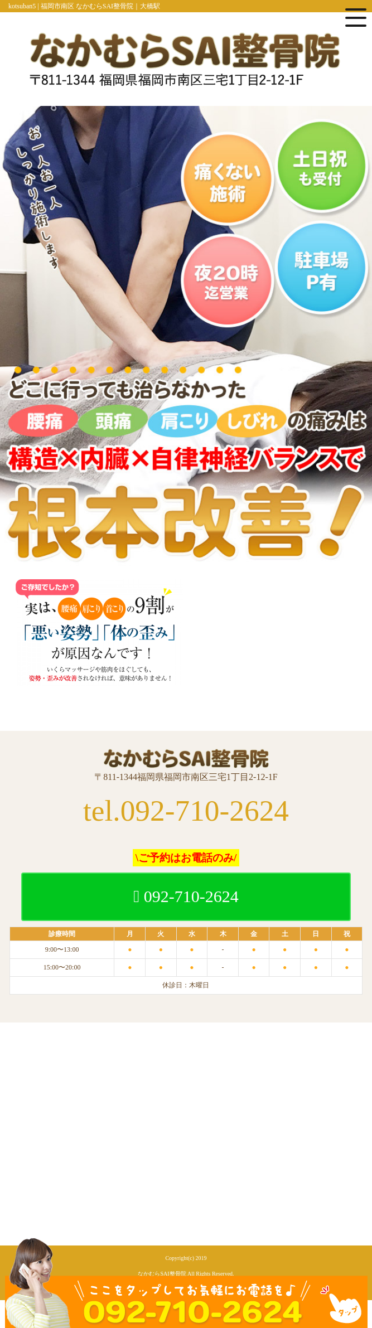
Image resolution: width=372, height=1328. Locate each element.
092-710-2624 (185, 896)
